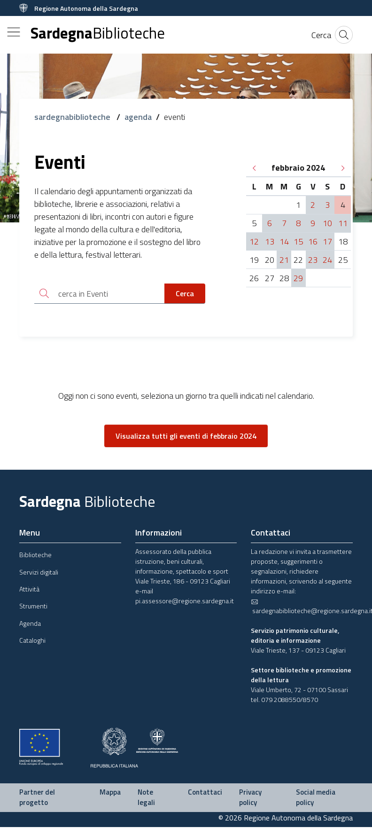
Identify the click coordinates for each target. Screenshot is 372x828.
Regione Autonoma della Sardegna (86, 8)
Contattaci (205, 793)
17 (327, 241)
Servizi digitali (38, 573)
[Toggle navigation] (13, 31)
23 (313, 259)
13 (269, 241)
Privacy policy (250, 798)
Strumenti (33, 607)
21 (284, 259)
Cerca (185, 294)
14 (284, 241)
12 (254, 241)
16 (313, 241)
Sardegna (98, 33)
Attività (29, 590)
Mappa (110, 793)
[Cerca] (321, 35)
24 (327, 259)
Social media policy (315, 798)
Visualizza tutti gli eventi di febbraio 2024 (186, 436)
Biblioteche (35, 555)
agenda (138, 116)
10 (327, 223)
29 (298, 278)
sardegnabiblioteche (73, 116)
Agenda (30, 624)
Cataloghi (32, 641)
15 (298, 241)
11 (343, 223)
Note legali (146, 798)
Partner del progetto (37, 798)
